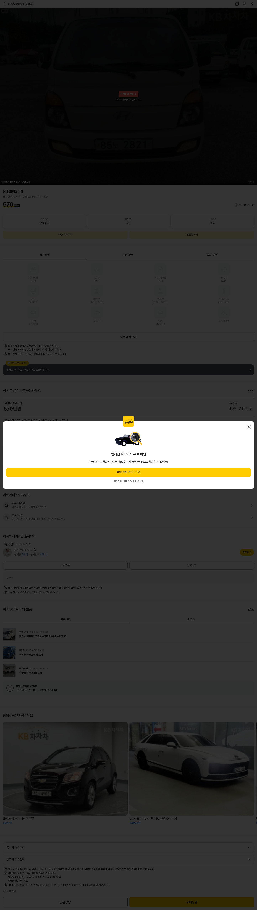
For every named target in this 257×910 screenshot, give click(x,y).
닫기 (249, 427)
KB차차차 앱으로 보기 (128, 472)
